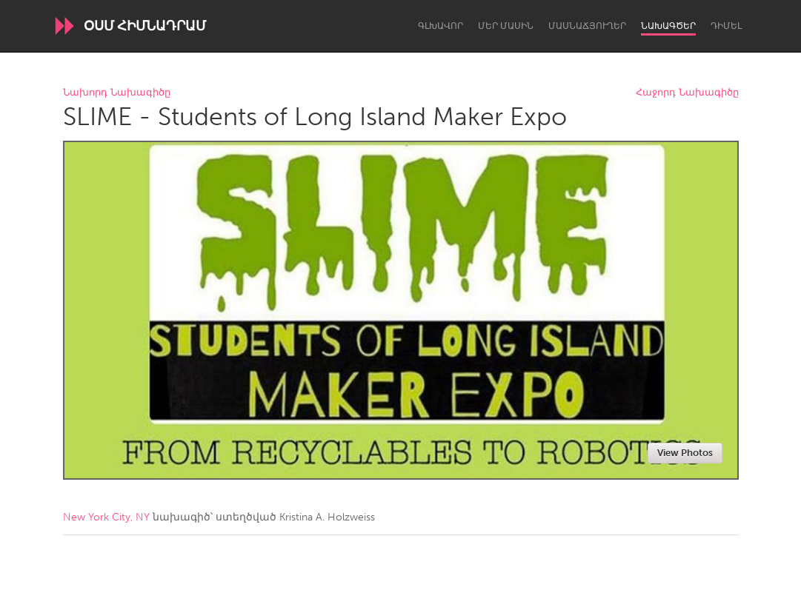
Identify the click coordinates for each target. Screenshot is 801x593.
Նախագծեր (668, 26)
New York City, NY (106, 517)
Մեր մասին (506, 26)
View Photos (685, 452)
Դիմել (726, 26)
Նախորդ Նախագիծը (116, 93)
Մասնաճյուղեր (587, 26)
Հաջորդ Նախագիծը (687, 93)
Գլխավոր (440, 26)
